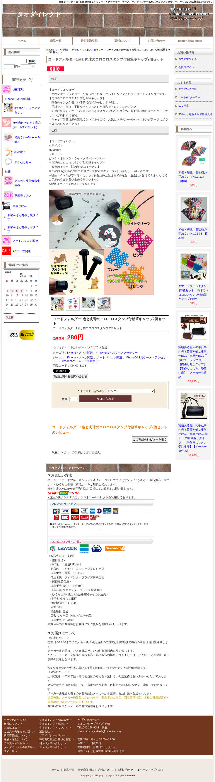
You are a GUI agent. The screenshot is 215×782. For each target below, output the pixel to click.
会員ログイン (186, 67)
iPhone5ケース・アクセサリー (81, 361)
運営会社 (44, 731)
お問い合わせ (156, 40)
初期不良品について (15, 735)
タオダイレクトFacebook (54, 719)
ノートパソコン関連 (109, 357)
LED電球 (13, 89)
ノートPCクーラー (189, 97)
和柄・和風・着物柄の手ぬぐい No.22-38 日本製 (193, 234)
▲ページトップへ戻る (150, 769)
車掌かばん (14, 205)
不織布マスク (17, 195)
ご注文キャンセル (14, 743)
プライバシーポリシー (52, 735)
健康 (8, 171)
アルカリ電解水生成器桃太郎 (195, 114)
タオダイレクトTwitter (52, 723)
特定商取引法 (89, 40)
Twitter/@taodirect (190, 40)
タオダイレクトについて (53, 727)
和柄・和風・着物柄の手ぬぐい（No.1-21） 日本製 (193, 177)
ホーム (22, 40)
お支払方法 (10, 727)
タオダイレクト (39, 14)
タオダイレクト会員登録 (18, 747)
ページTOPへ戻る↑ (15, 719)
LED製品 (183, 105)
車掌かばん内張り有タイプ (22, 229)
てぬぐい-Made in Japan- (22, 138)
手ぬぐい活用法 (187, 88)
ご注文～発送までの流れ (18, 731)
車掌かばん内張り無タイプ (22, 217)
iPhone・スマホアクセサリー (87, 49)
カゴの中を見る (187, 58)
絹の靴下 (15, 151)
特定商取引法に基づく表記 (55, 739)
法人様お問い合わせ (51, 747)
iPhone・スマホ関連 (57, 49)
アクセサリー (17, 162)
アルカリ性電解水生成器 (22, 181)
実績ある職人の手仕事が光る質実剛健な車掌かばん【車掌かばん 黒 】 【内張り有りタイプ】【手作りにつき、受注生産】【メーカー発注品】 (193, 438)
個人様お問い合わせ (51, 743)
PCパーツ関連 (16, 251)
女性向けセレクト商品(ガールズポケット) (21, 123)
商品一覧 (55, 40)
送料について (122, 40)
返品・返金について (15, 739)
